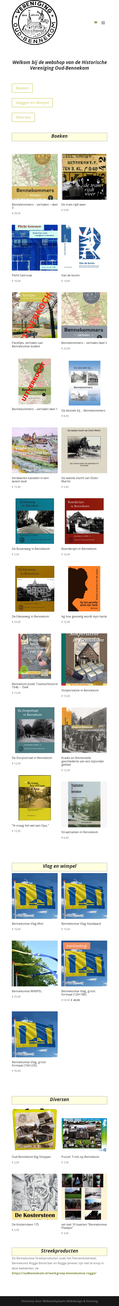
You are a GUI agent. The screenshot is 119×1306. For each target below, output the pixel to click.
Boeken (22, 88)
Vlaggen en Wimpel (32, 102)
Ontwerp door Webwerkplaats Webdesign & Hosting (59, 1301)
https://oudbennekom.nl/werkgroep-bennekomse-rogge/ (54, 1273)
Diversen (23, 117)
